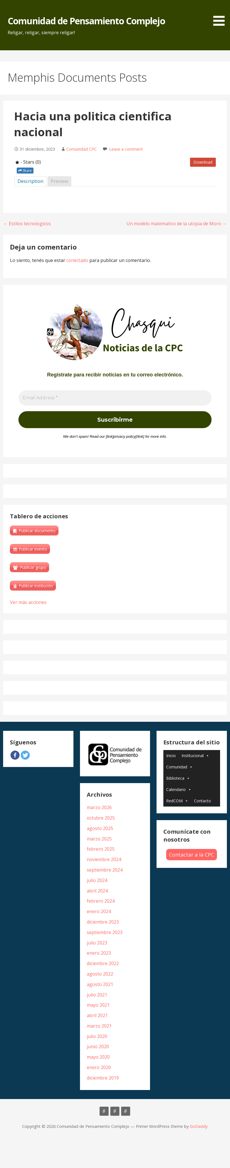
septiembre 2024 (105, 870)
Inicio (171, 755)
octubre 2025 (101, 818)
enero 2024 (99, 911)
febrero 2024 (101, 901)
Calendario (178, 789)
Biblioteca (178, 778)
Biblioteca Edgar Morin (125, 1111)
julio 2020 (97, 1036)
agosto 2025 (100, 828)
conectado (77, 260)
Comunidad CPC (81, 149)
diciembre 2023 (103, 922)
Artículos (104, 1111)
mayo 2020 (98, 1057)
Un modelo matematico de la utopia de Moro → (176, 223)
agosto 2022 (100, 974)
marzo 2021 (99, 1026)
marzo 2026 (99, 807)
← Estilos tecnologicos (27, 223)
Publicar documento (37, 530)
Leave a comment (126, 149)
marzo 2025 (99, 839)
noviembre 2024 (104, 859)
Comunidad (179, 767)
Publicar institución (36, 585)
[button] (221, 14)
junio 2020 (98, 1046)
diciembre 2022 (103, 963)
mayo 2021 (98, 1005)
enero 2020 (99, 1067)
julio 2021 (97, 995)
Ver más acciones (28, 602)
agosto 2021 (100, 984)
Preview (59, 181)
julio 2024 (97, 880)
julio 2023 (97, 943)
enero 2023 (99, 953)
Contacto (202, 800)
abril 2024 (97, 891)
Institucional (195, 755)
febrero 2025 (101, 849)
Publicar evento (33, 549)
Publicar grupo (33, 567)
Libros (114, 1111)
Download (202, 162)
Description (30, 181)
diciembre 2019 (103, 1078)
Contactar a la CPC (191, 854)
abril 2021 (97, 1015)
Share (25, 170)
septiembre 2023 (105, 932)
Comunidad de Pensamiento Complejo (86, 21)
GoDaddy (199, 1126)
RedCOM (177, 800)
